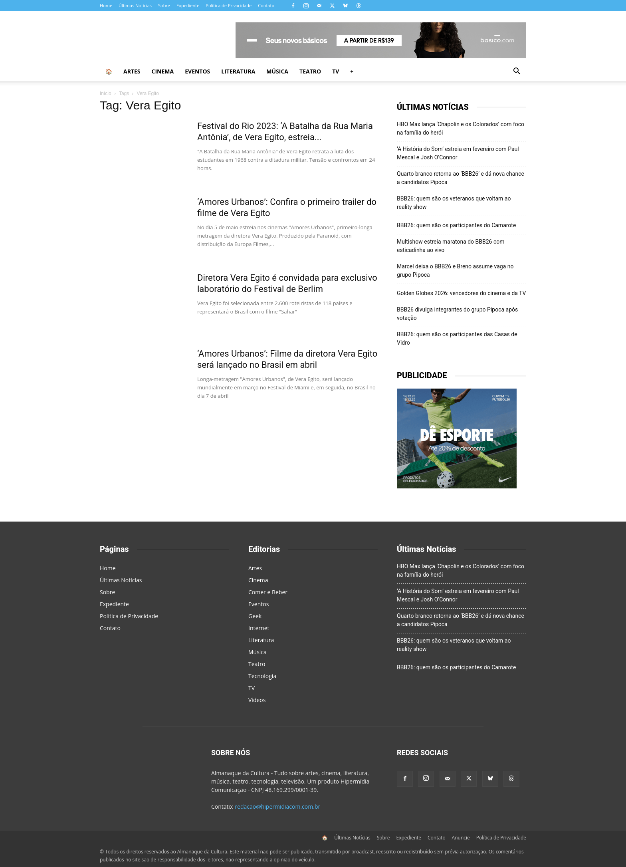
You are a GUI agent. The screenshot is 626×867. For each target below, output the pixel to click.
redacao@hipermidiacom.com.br (277, 806)
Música (277, 71)
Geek (254, 616)
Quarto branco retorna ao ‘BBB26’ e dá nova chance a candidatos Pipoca (460, 178)
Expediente (187, 5)
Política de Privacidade (229, 5)
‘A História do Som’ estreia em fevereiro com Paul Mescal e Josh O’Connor (458, 153)
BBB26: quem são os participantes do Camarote (456, 225)
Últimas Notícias (135, 5)
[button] (516, 72)
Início (105, 93)
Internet (258, 628)
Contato (266, 5)
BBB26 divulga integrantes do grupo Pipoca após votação (457, 313)
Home (106, 5)
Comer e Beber (267, 592)
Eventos (197, 71)
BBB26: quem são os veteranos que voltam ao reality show (454, 202)
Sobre (164, 5)
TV (335, 71)
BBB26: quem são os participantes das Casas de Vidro (457, 338)
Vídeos (256, 700)
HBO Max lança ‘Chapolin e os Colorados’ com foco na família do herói (460, 128)
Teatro (310, 71)
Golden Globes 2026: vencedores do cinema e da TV (461, 293)
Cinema (163, 71)
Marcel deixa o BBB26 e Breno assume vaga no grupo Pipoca (455, 270)
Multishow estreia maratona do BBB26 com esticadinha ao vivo (451, 245)
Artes (132, 71)
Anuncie (461, 837)
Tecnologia (262, 676)
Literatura (238, 71)
